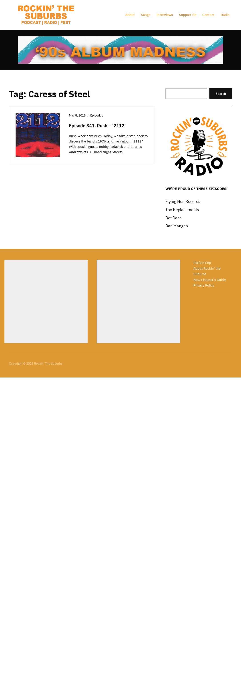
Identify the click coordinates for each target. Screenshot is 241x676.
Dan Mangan (176, 225)
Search (221, 94)
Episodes (96, 115)
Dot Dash (173, 217)
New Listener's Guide (209, 280)
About (130, 15)
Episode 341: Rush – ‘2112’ (97, 125)
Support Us (187, 15)
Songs (145, 15)
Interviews (164, 15)
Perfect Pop (202, 263)
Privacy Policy (203, 285)
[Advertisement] (46, 301)
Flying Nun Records (182, 201)
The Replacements (182, 209)
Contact (208, 15)
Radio (225, 15)
